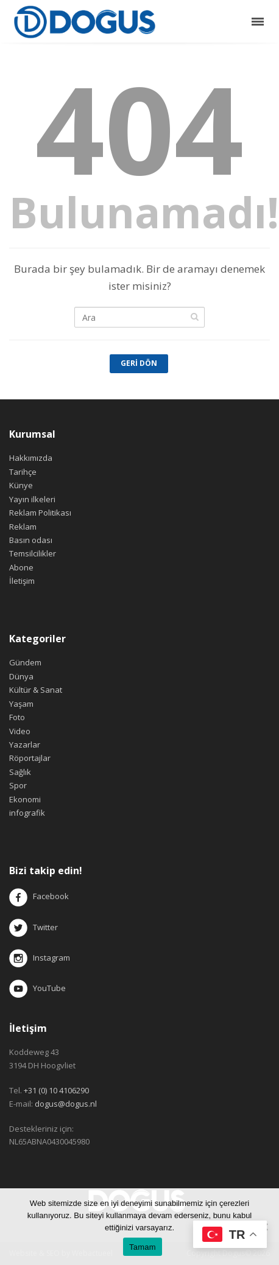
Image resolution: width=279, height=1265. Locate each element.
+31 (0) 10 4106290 (56, 1090)
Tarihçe (23, 471)
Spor (18, 785)
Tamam (142, 1247)
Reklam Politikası (40, 512)
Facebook (51, 896)
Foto (17, 717)
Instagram (40, 957)
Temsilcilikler (32, 553)
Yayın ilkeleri (32, 499)
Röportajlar (30, 757)
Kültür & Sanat (35, 689)
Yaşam (21, 703)
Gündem (25, 662)
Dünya (21, 676)
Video (19, 731)
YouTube (37, 988)
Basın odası (30, 539)
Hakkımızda (30, 457)
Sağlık (20, 771)
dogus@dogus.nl (66, 1103)
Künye (21, 485)
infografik (27, 812)
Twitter (33, 927)
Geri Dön (139, 363)
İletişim (22, 580)
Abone (21, 567)
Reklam (23, 526)
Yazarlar (24, 744)
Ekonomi (25, 799)
